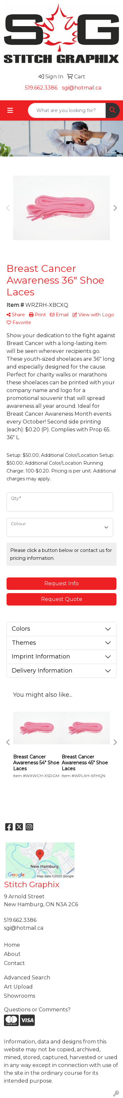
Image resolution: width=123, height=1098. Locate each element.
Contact (14, 963)
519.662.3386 (41, 88)
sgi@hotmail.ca (81, 88)
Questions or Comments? (37, 1009)
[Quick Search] (67, 110)
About (12, 954)
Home (12, 945)
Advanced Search (27, 977)
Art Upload (18, 987)
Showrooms (19, 996)
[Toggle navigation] (10, 110)
